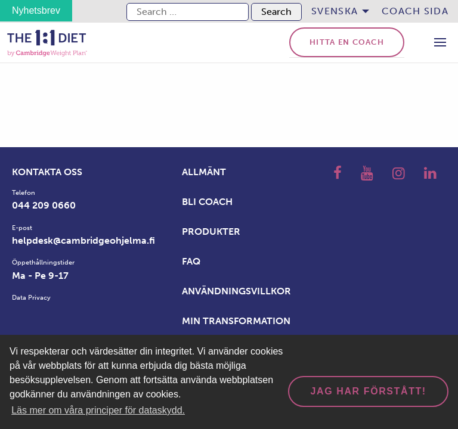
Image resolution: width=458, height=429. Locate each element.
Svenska (334, 11)
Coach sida (415, 11)
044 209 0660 (44, 205)
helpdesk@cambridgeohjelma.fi (83, 240)
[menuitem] (337, 11)
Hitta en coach (347, 42)
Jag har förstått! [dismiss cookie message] (368, 391)
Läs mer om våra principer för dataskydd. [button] (98, 410)
